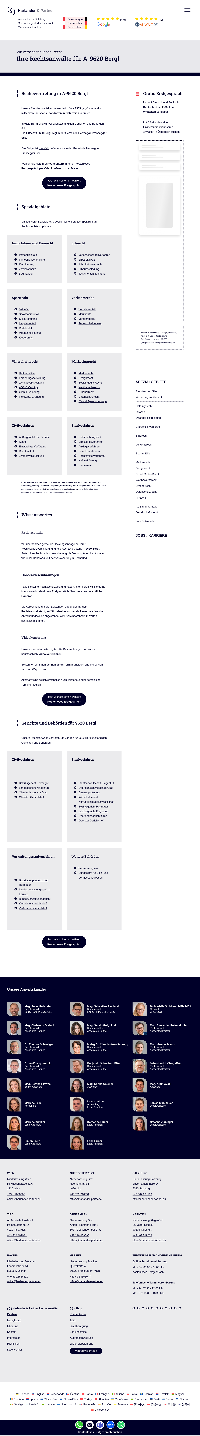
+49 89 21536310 (17, 1276)
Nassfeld (44, 148)
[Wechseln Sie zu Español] (104, 1404)
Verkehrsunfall (87, 309)
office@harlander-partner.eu (24, 1199)
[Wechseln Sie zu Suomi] (167, 1399)
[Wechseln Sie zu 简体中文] (137, 1404)
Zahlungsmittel (78, 1331)
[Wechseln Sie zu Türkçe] (86, 1399)
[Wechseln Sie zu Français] (102, 1393)
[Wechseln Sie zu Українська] (120, 1399)
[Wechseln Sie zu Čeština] (72, 1393)
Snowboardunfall (29, 314)
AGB (73, 1320)
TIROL (11, 1214)
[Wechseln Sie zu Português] (87, 1404)
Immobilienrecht (145, 521)
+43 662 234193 (142, 1194)
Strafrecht (141, 435)
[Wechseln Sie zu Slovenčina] (49, 1399)
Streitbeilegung (79, 1326)
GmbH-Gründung (29, 392)
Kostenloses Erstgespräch (148, 1272)
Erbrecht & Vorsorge (148, 426)
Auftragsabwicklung (81, 1337)
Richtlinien (13, 1343)
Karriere (12, 1314)
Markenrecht (86, 373)
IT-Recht (141, 497)
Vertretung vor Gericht (149, 397)
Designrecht (86, 378)
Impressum (13, 1337)
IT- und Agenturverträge (93, 401)
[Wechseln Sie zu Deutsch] (23, 1393)
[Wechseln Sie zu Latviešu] (32, 1404)
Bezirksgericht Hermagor (34, 783)
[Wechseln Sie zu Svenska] (121, 1404)
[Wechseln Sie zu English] (38, 1393)
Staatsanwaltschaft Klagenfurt (96, 783)
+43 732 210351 (79, 1194)
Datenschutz (14, 1349)
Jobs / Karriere (151, 535)
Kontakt (11, 1331)
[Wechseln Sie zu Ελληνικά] (183, 1399)
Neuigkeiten (14, 1320)
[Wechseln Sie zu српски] (32, 1399)
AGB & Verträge (28, 387)
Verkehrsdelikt (87, 318)
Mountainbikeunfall (30, 332)
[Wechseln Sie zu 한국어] (184, 1404)
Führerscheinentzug (90, 323)
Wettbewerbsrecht (89, 387)
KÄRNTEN (139, 1214)
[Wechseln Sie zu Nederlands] (55, 1393)
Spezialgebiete (151, 382)
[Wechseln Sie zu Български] (139, 1399)
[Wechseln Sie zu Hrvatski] (162, 1393)
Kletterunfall (26, 337)
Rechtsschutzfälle (146, 391)
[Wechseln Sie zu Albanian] (102, 1399)
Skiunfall (24, 309)
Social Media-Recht (90, 382)
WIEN (10, 1173)
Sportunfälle (143, 453)
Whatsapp (149, 111)
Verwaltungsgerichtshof (33, 903)
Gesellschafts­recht (147, 512)
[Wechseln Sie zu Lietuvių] (48, 1404)
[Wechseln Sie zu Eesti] (155, 1399)
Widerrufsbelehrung (81, 1343)
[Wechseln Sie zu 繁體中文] (154, 1404)
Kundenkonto (78, 1314)
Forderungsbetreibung (32, 378)
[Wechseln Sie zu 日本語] (170, 1404)
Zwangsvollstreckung (31, 382)
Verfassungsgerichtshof (33, 908)
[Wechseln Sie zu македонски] (100, 1409)
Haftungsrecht (144, 406)
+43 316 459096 (79, 1235)
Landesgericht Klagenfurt (34, 787)
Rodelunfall (25, 328)
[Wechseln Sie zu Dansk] (87, 1393)
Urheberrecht (86, 392)
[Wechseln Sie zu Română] (17, 1399)
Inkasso (140, 412)
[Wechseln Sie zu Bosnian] (147, 1393)
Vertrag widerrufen (86, 1350)
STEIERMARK (79, 1214)
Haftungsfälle (27, 373)
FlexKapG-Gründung (31, 396)
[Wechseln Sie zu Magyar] (177, 1393)
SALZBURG (140, 1173)
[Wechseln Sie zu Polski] (132, 1393)
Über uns (12, 1326)
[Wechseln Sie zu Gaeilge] (16, 1404)
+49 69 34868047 (80, 1276)
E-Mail (166, 107)
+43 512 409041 (17, 1235)
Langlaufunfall (27, 323)
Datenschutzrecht (89, 396)
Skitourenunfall (28, 318)
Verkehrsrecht (144, 444)
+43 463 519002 (142, 1235)
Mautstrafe (85, 314)
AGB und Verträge (147, 506)
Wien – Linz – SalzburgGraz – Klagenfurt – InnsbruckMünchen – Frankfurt (35, 23)
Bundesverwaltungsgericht (34, 898)
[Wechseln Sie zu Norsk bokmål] (67, 1404)
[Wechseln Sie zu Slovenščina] (69, 1399)
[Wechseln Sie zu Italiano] (118, 1393)
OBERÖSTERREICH (82, 1173)
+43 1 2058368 (16, 1194)
